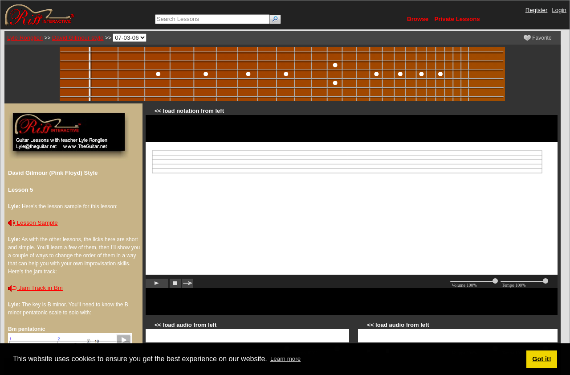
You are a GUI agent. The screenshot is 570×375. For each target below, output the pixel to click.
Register (536, 10)
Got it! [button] (541, 359)
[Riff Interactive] (40, 14)
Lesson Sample (33, 222)
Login (559, 10)
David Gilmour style (78, 37)
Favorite (538, 38)
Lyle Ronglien (25, 37)
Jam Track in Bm (35, 287)
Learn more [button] (285, 358)
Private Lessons (457, 19)
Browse (417, 19)
